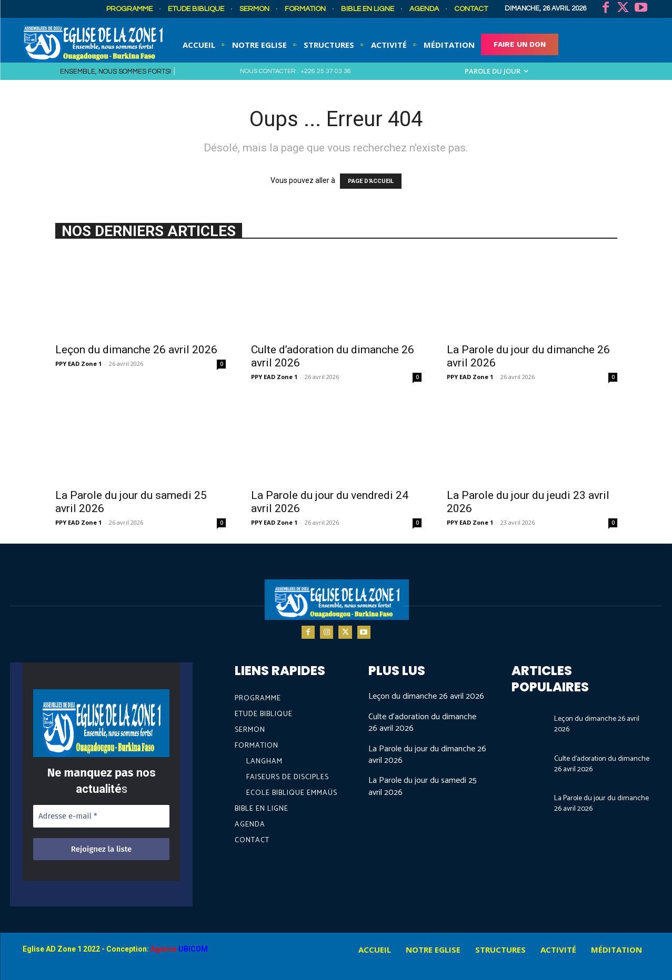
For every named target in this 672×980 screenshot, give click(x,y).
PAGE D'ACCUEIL (371, 181)
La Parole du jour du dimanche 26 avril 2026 (427, 755)
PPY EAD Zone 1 (78, 364)
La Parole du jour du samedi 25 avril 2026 (422, 786)
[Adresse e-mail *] (101, 816)
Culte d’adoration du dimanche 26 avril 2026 (422, 723)
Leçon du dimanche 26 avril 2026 (136, 349)
